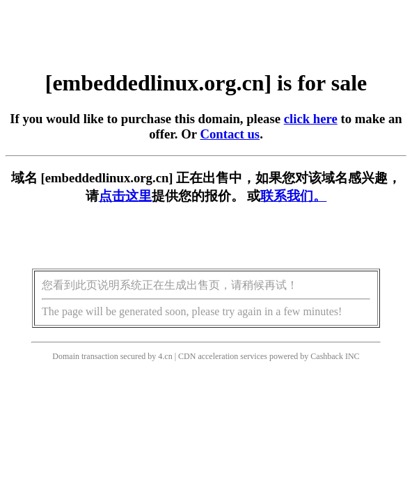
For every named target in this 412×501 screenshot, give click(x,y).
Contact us (230, 134)
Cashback (326, 356)
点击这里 (125, 196)
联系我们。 (293, 196)
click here (311, 118)
